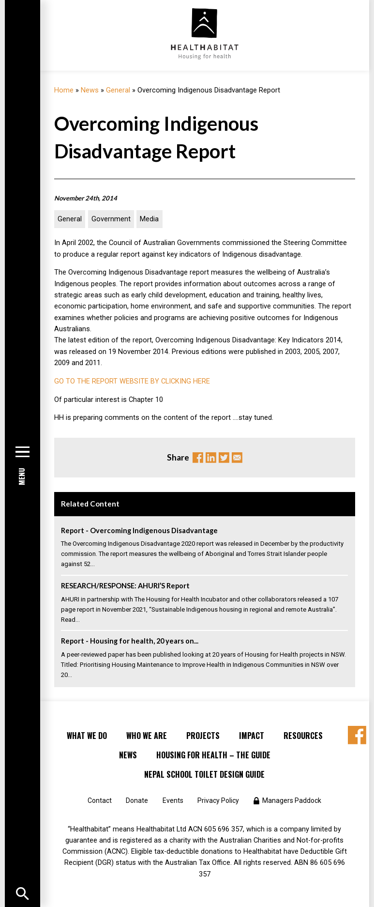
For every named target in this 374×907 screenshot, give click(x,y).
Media (149, 219)
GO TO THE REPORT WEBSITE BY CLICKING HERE (132, 381)
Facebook (198, 457)
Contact (100, 800)
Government (111, 219)
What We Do (87, 735)
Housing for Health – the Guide (213, 755)
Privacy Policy (218, 800)
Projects (203, 735)
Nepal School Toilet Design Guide (204, 774)
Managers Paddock (291, 800)
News (90, 90)
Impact (251, 735)
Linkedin (211, 457)
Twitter (224, 457)
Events (173, 800)
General (118, 90)
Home (64, 90)
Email (237, 457)
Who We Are (146, 735)
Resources (303, 735)
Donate (137, 800)
